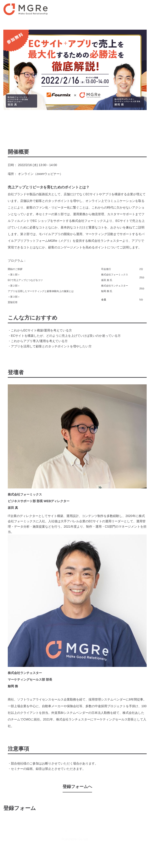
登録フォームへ (77, 786)
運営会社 (57, 830)
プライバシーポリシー (83, 830)
